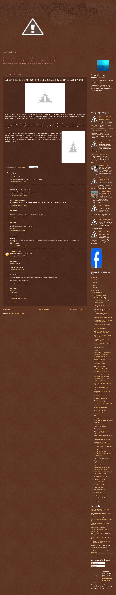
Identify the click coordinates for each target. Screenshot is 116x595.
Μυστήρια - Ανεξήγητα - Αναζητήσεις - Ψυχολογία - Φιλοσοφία (101, 542)
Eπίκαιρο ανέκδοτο (99, 449)
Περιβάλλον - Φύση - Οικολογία (99, 545)
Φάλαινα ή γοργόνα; (99, 380)
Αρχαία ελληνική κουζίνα (105, 219)
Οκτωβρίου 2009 (99, 298)
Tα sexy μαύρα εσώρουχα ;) (101, 300)
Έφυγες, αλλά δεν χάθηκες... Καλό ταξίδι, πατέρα (105, 179)
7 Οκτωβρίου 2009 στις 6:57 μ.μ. (18, 181)
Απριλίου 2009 (98, 489)
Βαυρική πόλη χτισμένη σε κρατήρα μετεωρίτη (105, 192)
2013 (94, 280)
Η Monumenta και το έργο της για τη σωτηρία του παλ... (103, 472)
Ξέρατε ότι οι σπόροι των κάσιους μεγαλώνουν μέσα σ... (103, 425)
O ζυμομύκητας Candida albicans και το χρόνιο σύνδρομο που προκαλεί (105, 118)
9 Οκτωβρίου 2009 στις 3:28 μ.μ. (18, 283)
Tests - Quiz (94, 552)
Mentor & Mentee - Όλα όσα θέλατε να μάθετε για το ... (101, 377)
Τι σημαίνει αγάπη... (104, 165)
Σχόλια (94, 566)
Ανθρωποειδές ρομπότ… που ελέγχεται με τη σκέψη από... (102, 443)
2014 (94, 277)
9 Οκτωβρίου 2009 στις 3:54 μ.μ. (18, 298)
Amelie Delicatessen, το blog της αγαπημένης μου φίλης (103, 360)
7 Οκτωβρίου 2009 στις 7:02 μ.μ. (18, 195)
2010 (94, 288)
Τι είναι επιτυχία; (98, 302)
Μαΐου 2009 (97, 487)
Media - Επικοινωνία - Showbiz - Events (101, 519)
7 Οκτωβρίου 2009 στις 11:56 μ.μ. (19, 230)
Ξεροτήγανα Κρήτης (99, 366)
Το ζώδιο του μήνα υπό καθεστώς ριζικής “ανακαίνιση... (103, 321)
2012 (94, 282)
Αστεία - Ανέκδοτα (96, 517)
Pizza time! (97, 350)
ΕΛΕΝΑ (12, 187)
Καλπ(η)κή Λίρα (98, 455)
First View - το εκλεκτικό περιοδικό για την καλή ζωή (103, 310)
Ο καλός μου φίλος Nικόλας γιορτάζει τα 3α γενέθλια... (101, 388)
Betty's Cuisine (14, 177)
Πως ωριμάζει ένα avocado (101, 371)
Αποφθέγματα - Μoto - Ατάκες (99, 550)
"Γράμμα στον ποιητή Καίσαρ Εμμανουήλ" (102, 461)
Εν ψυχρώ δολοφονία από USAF (103, 446)
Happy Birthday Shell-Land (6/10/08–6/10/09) (101, 432)
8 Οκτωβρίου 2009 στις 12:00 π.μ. (19, 245)
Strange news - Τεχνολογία (98, 527)
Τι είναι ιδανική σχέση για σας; (102, 439)
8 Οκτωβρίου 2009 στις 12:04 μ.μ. (19, 269)
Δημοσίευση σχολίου (13, 301)
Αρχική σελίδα (44, 309)
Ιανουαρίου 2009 (99, 497)
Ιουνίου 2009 (97, 484)
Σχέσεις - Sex (94, 555)
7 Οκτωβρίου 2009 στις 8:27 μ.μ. (18, 205)
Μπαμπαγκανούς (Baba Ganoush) (103, 317)
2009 (94, 290)
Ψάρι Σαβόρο (97, 418)
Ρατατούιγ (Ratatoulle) (100, 328)
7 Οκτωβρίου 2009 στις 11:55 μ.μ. (19, 217)
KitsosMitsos (13, 251)
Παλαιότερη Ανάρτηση (78, 309)
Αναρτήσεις (95, 563)
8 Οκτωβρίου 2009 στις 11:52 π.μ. (19, 256)
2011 (94, 285)
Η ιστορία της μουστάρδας (101, 356)
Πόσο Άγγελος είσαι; (99, 347)
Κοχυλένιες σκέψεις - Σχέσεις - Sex (100, 513)
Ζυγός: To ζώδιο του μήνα (101, 465)
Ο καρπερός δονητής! (100, 410)
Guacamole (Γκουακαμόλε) (101, 368)
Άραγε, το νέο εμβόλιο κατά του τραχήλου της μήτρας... (102, 353)
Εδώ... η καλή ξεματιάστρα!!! (101, 458)
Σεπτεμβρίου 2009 (99, 476)
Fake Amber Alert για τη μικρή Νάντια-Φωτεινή (102, 392)
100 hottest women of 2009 (99, 130)
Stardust (96, 415)
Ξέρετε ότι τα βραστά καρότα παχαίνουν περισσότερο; (101, 331)
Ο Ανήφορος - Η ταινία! (100, 363)
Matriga (12, 210)
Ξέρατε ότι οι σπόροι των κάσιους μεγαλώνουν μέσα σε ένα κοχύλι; (105, 233)
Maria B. (12, 275)
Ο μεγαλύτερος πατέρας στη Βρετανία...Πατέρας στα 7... (102, 314)
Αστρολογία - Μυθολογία (97, 547)
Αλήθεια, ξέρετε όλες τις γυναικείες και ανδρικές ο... (103, 436)
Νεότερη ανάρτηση (10, 309)
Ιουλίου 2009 (97, 482)
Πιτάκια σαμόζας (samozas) (101, 374)
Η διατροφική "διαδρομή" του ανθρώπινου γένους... (101, 468)
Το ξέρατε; (96, 395)
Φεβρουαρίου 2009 (99, 495)
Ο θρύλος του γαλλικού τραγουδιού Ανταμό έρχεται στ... (103, 452)
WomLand (98, 82)
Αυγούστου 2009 (99, 479)
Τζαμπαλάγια (97, 429)
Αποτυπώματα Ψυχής (100, 413)
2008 (94, 501)
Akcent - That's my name (100, 407)
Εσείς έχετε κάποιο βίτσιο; (101, 401)
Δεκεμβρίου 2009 (99, 292)
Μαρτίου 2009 (98, 492)
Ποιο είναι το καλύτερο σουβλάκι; (101, 154)
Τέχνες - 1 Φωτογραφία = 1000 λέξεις (101, 537)
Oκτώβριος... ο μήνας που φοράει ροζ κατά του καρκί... (103, 404)
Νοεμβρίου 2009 (98, 295)
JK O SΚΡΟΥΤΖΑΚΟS (16, 200)
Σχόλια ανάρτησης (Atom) (17, 313)
